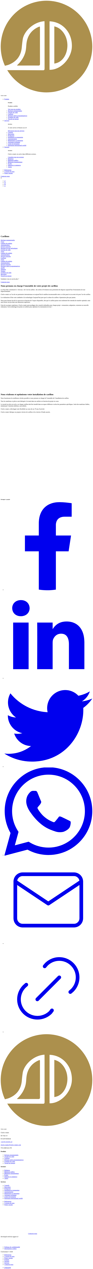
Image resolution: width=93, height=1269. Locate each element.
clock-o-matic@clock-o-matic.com (11, 1145)
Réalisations (7, 170)
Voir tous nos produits (14, 109)
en (5, 182)
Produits (6, 99)
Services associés (6, 246)
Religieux (11, 159)
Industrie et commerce (14, 165)
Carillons (10, 114)
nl (4, 181)
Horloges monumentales (15, 111)
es (4, 186)
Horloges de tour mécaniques (9, 248)
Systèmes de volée (13, 117)
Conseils (10, 132)
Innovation (11, 134)
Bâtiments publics (13, 160)
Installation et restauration (15, 137)
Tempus (3, 271)
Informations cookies (10, 1248)
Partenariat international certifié (17, 145)
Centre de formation (14, 144)
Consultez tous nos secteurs (16, 157)
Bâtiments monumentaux (15, 162)
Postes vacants (8, 173)
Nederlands (7, 1267)
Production (11, 135)
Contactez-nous (5, 176)
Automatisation (12, 139)
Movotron (3, 274)
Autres (10, 167)
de (5, 184)
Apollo (3, 268)
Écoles (10, 163)
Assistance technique (14, 142)
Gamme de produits (6, 243)
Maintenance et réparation (15, 140)
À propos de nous (9, 171)
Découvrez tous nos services (16, 131)
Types (2, 242)
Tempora (3, 269)
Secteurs (6, 147)
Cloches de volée (13, 112)
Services (6, 120)
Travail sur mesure (13, 119)
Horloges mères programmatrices (17, 115)
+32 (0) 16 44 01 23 (6, 1142)
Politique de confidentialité (12, 1247)
